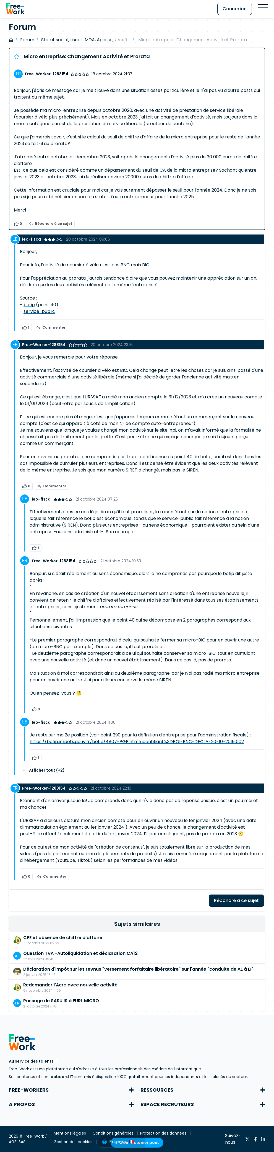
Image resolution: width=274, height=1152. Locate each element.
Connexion (235, 9)
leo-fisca (32, 239)
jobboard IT (61, 1076)
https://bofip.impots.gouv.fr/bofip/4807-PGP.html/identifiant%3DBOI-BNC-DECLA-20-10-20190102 (137, 741)
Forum (27, 40)
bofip (29, 304)
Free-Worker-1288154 (46, 74)
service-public (39, 311)
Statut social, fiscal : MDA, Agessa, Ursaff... (85, 40)
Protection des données (163, 1133)
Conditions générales (114, 1133)
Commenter (51, 327)
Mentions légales (70, 1133)
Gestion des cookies (73, 1142)
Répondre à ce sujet (50, 223)
